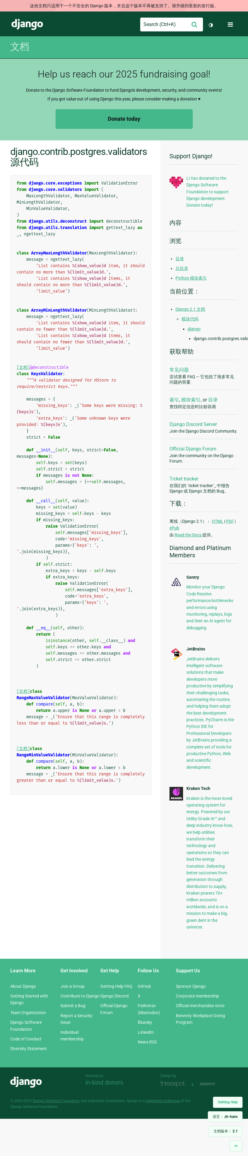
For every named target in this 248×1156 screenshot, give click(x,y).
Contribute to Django (79, 996)
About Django (23, 986)
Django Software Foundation (56, 1101)
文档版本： (226, 1131)
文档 (19, 46)
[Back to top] (236, 1146)
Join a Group (72, 986)
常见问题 (179, 370)
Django (27, 24)
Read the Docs (188, 534)
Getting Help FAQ (116, 986)
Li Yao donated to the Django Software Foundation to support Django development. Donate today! (207, 192)
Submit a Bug (72, 1005)
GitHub (144, 986)
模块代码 (190, 318)
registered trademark (163, 1101)
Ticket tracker (183, 479)
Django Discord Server (193, 424)
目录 (180, 258)
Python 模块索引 (191, 278)
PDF (230, 521)
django (194, 328)
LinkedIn (146, 1032)
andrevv (214, 1084)
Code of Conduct (26, 1038)
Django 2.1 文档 (190, 309)
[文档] (23, 367)
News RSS (147, 1042)
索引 (174, 400)
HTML (217, 521)
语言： (225, 1117)
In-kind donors (104, 1082)
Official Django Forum (192, 449)
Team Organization (28, 1012)
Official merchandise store (200, 1005)
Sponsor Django (191, 986)
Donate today (124, 119)
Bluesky (145, 1022)
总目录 (182, 268)
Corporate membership (197, 996)
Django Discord (114, 996)
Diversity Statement (28, 1048)
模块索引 (191, 400)
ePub (174, 528)
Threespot (174, 1084)
